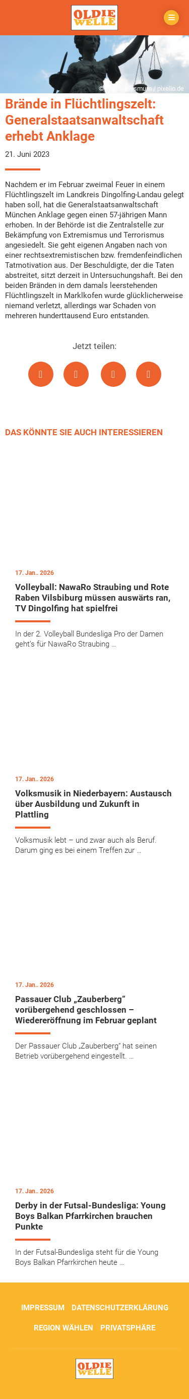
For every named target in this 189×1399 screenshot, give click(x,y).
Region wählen (63, 1327)
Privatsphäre (127, 1327)
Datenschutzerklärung (120, 1307)
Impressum (43, 1307)
